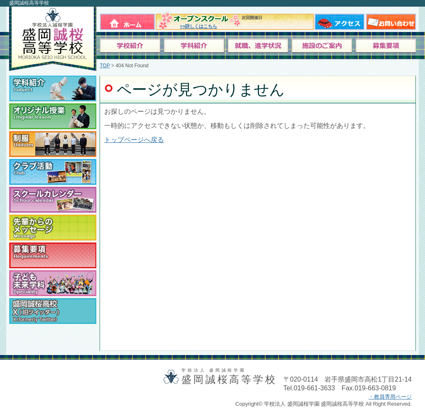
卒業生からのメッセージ (52, 227)
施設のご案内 (322, 46)
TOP (105, 66)
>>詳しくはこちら (198, 26)
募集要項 (386, 46)
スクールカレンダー (52, 200)
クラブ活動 (52, 172)
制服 (52, 144)
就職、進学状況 (259, 46)
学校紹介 (132, 46)
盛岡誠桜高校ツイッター (52, 311)
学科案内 (195, 46)
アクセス (339, 20)
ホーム (127, 20)
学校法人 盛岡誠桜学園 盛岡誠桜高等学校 (52, 39)
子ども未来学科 (52, 283)
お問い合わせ (391, 20)
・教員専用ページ (390, 397)
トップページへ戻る (134, 139)
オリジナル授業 (52, 116)
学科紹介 (52, 88)
